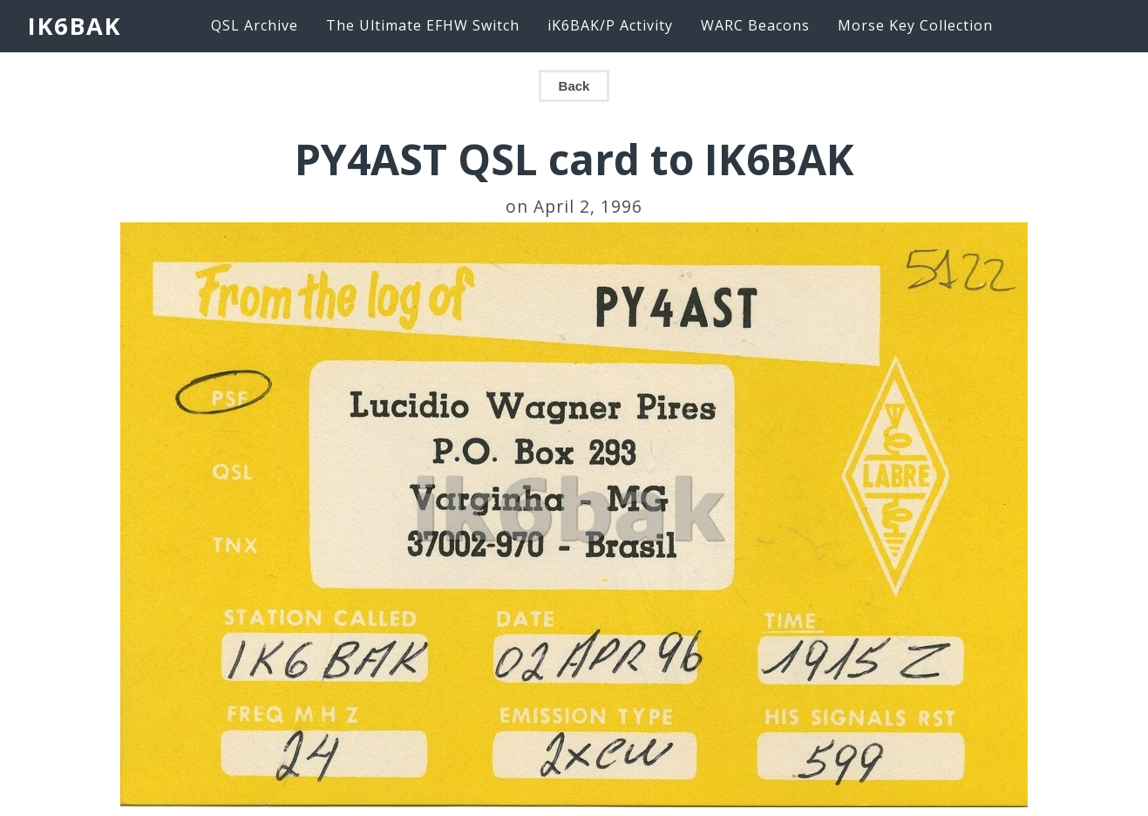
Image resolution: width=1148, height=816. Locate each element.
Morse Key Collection (915, 25)
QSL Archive (254, 25)
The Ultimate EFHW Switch (423, 25)
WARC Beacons (755, 25)
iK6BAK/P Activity (610, 25)
